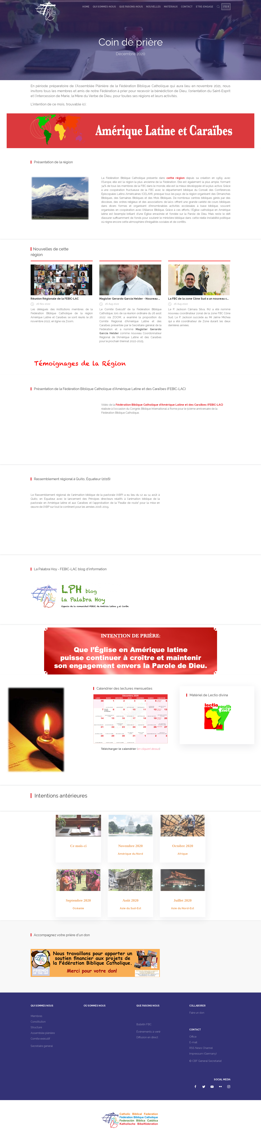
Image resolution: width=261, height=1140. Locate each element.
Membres (36, 1016)
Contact (187, 6)
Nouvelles (153, 6)
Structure (36, 1027)
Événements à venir (148, 1031)
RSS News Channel (201, 1048)
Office (192, 1036)
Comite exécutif (40, 1038)
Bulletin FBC (143, 1024)
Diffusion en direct (147, 1037)
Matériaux (171, 6)
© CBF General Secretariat (205, 1061)
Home (85, 6)
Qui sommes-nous (104, 6)
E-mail (193, 1042)
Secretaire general (42, 1046)
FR (225, 6)
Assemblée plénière (43, 1033)
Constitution (38, 1021)
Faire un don (196, 1012)
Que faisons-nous (131, 6)
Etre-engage (204, 6)
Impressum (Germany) (203, 1053)
